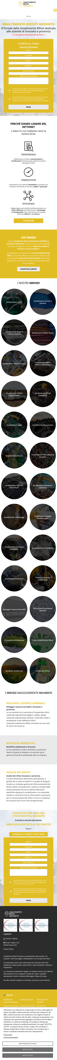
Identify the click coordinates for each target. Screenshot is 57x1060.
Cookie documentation (11, 1037)
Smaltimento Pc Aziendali (42, 1001)
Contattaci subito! (28, 269)
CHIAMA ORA (28, 221)
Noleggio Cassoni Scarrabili (25, 703)
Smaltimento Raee (26, 1000)
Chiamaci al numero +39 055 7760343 (28, 834)
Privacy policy (8, 1035)
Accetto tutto (27, 1055)
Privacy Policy (38, 90)
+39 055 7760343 (10, 939)
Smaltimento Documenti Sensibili (11, 1001)
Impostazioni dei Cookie (27, 1044)
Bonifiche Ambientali (20, 743)
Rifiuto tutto (28, 1049)
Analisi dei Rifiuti (18, 772)
